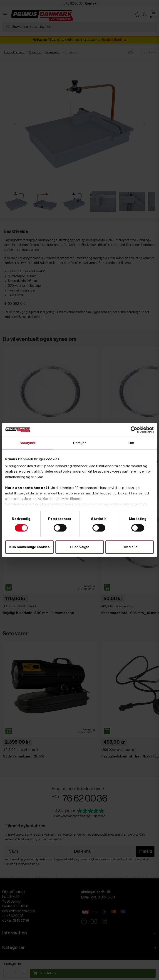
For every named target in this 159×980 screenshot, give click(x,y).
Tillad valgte (79, 547)
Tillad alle (129, 547)
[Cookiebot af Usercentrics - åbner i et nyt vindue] (134, 429)
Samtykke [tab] (28, 443)
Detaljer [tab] (79, 443)
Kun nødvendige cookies (29, 547)
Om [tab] (131, 443)
